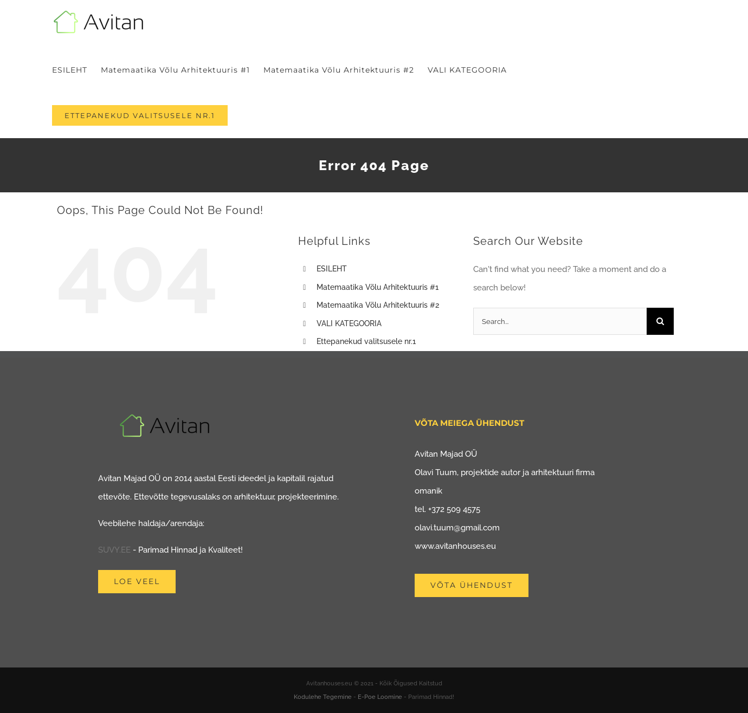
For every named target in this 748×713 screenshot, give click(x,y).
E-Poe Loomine (380, 697)
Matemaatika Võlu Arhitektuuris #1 (378, 287)
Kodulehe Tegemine (323, 697)
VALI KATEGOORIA (349, 323)
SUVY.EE (114, 550)
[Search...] (560, 321)
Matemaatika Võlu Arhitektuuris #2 (378, 305)
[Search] (660, 321)
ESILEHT (332, 268)
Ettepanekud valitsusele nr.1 (366, 341)
